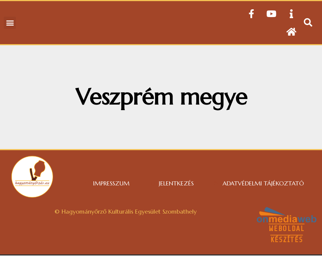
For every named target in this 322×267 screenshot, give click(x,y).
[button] (10, 23)
